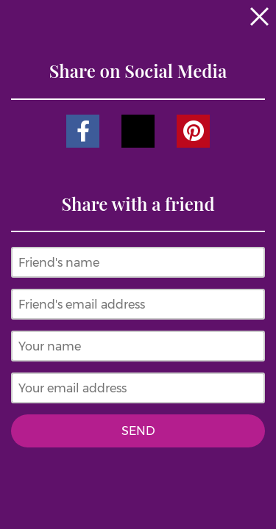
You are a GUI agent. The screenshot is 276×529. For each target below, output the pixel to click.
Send (138, 431)
